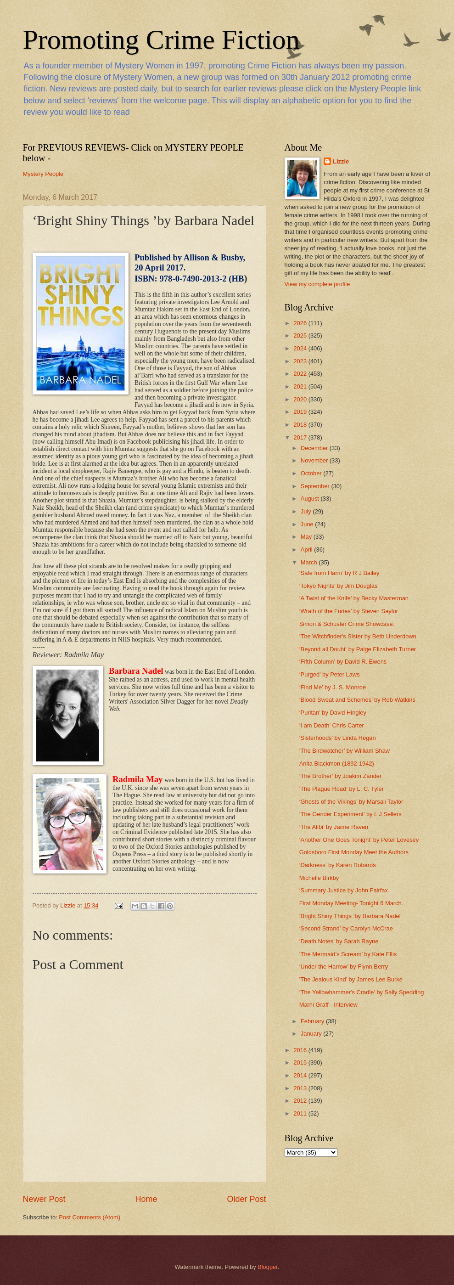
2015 (300, 1062)
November (315, 460)
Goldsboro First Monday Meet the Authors (354, 852)
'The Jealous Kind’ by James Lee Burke (351, 979)
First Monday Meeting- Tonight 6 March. (351, 903)
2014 (300, 1075)
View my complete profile (317, 284)
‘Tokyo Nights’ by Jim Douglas (338, 585)
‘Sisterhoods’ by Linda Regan (337, 737)
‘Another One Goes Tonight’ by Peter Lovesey (359, 839)
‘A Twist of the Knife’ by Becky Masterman (354, 598)
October (312, 473)
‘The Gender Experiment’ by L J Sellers (350, 814)
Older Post (246, 1199)
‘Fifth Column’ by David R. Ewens (343, 661)
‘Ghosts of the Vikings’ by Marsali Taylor (351, 801)
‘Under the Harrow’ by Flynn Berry (343, 966)
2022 (300, 373)
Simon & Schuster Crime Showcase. (347, 623)
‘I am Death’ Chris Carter (331, 725)
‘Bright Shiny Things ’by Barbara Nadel (350, 916)
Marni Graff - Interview (328, 1004)
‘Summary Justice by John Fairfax (343, 890)
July (307, 511)
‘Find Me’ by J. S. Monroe (332, 687)
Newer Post (44, 1199)
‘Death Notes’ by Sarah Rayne (339, 941)
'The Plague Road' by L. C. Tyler (341, 788)
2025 (300, 335)
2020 (300, 399)
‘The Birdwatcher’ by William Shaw (344, 750)
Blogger (268, 1266)
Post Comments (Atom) (89, 1217)
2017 (300, 437)
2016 (300, 1050)
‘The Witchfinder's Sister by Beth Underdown (357, 636)
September (316, 486)
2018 (300, 424)
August (311, 498)
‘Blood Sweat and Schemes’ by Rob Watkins (357, 699)
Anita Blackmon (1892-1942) (336, 763)
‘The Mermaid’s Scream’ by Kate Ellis (348, 954)
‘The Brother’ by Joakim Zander (340, 775)
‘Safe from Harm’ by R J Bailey (339, 572)
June (308, 524)
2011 (300, 1113)
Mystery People (43, 173)
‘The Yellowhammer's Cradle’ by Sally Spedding (361, 992)
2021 (300, 386)
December (315, 448)
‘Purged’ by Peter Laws (329, 674)
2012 (300, 1100)
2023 (300, 361)
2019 (300, 411)
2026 (300, 323)
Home (146, 1199)
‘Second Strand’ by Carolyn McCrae (346, 928)
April (307, 549)
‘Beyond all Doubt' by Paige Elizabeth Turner (357, 649)
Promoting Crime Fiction (161, 39)
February (313, 1021)
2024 (300, 348)
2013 (300, 1088)
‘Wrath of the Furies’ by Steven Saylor (348, 611)
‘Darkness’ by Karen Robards (337, 865)
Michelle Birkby (319, 877)
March (310, 562)
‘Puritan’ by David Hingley (332, 712)
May (307, 536)
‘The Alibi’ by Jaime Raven (334, 826)
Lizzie (341, 161)
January (312, 1033)
